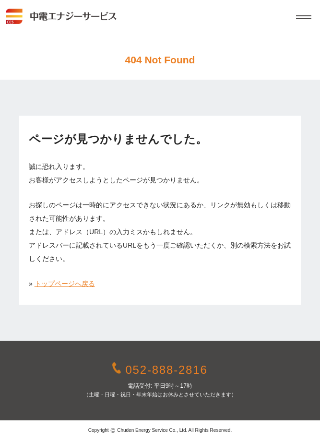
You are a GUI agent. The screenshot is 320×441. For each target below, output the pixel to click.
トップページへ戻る (65, 283)
